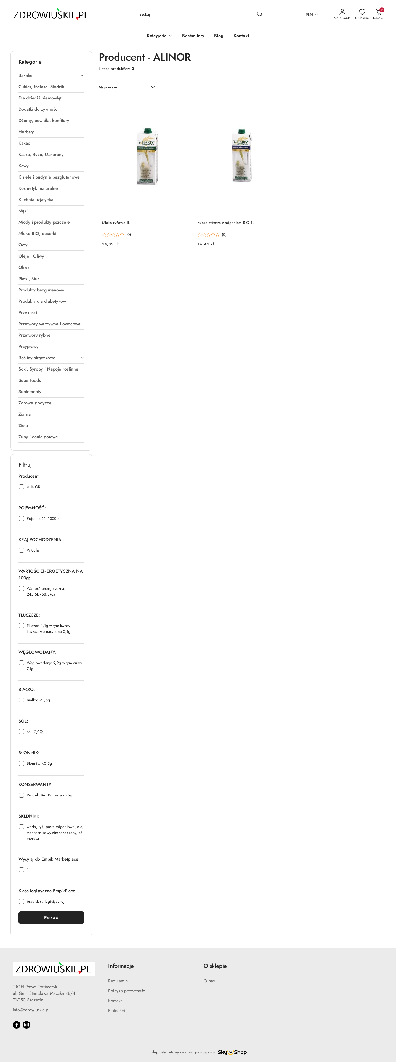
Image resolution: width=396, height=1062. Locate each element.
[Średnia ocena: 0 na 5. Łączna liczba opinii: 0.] (116, 235)
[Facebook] (16, 1025)
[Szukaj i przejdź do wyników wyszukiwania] (260, 14)
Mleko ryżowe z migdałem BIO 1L (226, 222)
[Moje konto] (342, 15)
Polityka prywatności (127, 991)
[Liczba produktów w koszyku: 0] (378, 15)
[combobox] (127, 87)
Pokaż (51, 918)
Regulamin (118, 981)
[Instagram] (26, 1025)
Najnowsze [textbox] (108, 87)
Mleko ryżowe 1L (116, 222)
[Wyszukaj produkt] (201, 14)
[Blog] (219, 36)
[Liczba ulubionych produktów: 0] (362, 15)
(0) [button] (128, 235)
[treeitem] (51, 75)
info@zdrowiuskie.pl (31, 1010)
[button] (159, 36)
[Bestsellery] (193, 36)
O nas (209, 981)
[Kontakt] (241, 36)
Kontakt (115, 1001)
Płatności (116, 1011)
